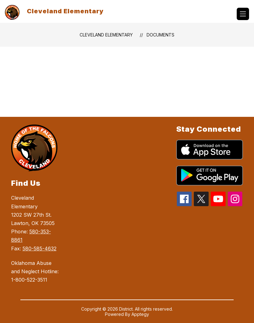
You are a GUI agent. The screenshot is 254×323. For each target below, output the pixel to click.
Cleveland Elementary (106, 34)
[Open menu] (243, 14)
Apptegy (140, 314)
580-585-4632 (39, 248)
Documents (160, 34)
